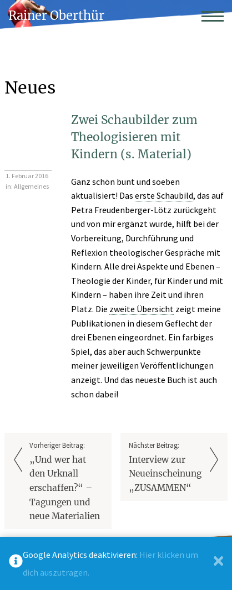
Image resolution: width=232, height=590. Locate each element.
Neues (30, 87)
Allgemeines (31, 186)
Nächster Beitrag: (166, 468)
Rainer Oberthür (56, 15)
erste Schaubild (164, 195)
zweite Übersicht (141, 308)
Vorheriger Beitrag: (66, 482)
